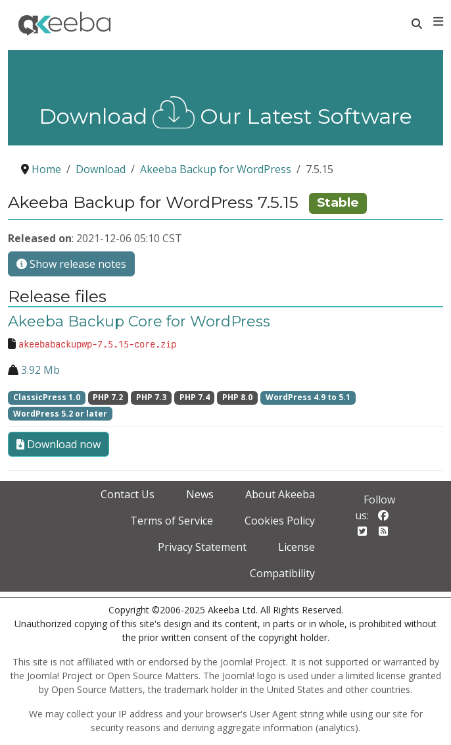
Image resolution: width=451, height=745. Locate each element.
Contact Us (127, 494)
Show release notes (71, 264)
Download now (58, 444)
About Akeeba (280, 494)
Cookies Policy (280, 520)
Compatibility (282, 573)
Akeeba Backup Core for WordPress (139, 321)
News (200, 494)
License (296, 547)
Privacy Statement (202, 547)
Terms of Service (171, 520)
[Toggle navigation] (438, 21)
